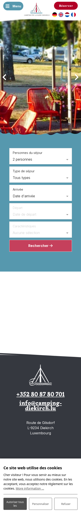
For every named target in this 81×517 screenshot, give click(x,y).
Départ (17, 208)
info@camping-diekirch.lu (40, 405)
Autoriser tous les (15, 504)
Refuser (66, 504)
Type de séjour (24, 171)
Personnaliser (40, 504)
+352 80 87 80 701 (40, 394)
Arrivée (18, 189)
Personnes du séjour (27, 153)
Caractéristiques (24, 226)
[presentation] (4, 77)
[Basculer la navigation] (13, 6)
